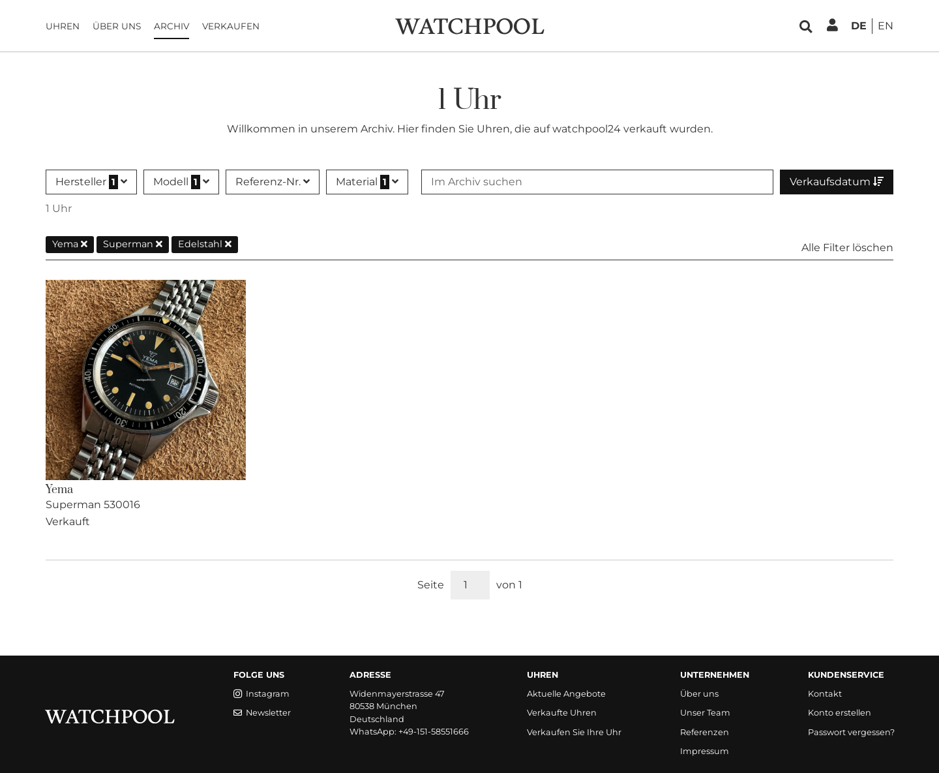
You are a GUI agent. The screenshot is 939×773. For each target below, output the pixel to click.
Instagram (261, 694)
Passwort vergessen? (851, 732)
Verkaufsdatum (837, 181)
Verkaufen (231, 26)
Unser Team (705, 713)
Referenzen (704, 732)
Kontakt (825, 694)
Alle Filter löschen (847, 247)
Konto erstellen (839, 713)
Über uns (117, 26)
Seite (430, 585)
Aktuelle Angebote (566, 694)
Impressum (704, 751)
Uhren (63, 26)
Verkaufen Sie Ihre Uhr (574, 732)
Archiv (171, 26)
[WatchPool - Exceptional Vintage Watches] (469, 25)
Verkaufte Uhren (562, 713)
